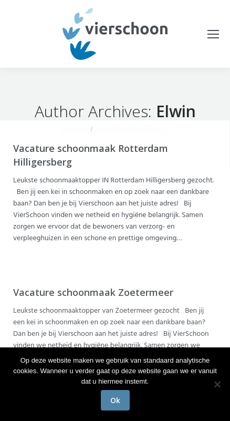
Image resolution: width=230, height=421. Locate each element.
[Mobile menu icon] (213, 34)
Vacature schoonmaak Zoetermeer (93, 292)
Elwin (176, 111)
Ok (115, 400)
